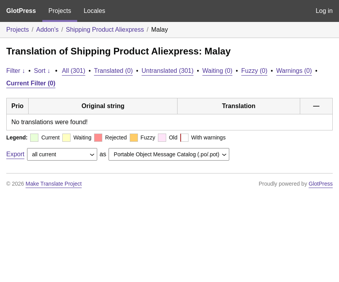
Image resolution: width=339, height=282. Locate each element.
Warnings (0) (294, 70)
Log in (324, 10)
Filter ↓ (15, 70)
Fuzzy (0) (254, 70)
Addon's (47, 29)
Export (15, 154)
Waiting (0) (217, 70)
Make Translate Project (53, 184)
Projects (60, 10)
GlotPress (21, 10)
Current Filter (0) (30, 83)
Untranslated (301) (167, 70)
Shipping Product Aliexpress (105, 29)
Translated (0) (113, 70)
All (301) (73, 70)
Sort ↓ (42, 70)
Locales (94, 10)
